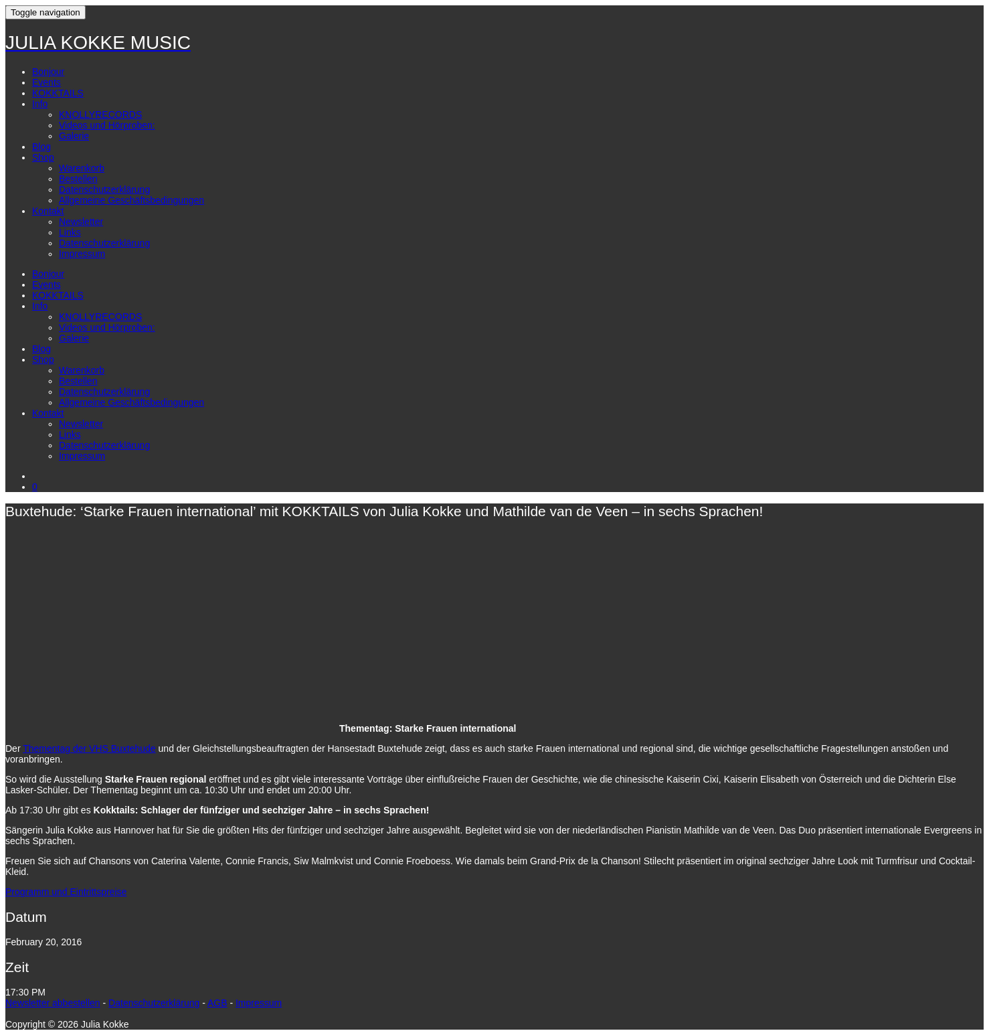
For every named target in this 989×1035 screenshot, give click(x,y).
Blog (41, 146)
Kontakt (48, 211)
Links (70, 232)
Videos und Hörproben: (107, 125)
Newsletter (81, 221)
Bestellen (78, 178)
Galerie (74, 136)
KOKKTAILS (58, 93)
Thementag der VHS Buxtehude (89, 748)
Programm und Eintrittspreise (65, 891)
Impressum (82, 253)
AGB (217, 1003)
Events (46, 82)
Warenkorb (81, 168)
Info (40, 103)
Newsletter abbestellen (52, 1003)
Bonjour (48, 71)
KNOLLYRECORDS (100, 114)
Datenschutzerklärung (104, 189)
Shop (43, 157)
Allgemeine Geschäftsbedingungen (131, 200)
